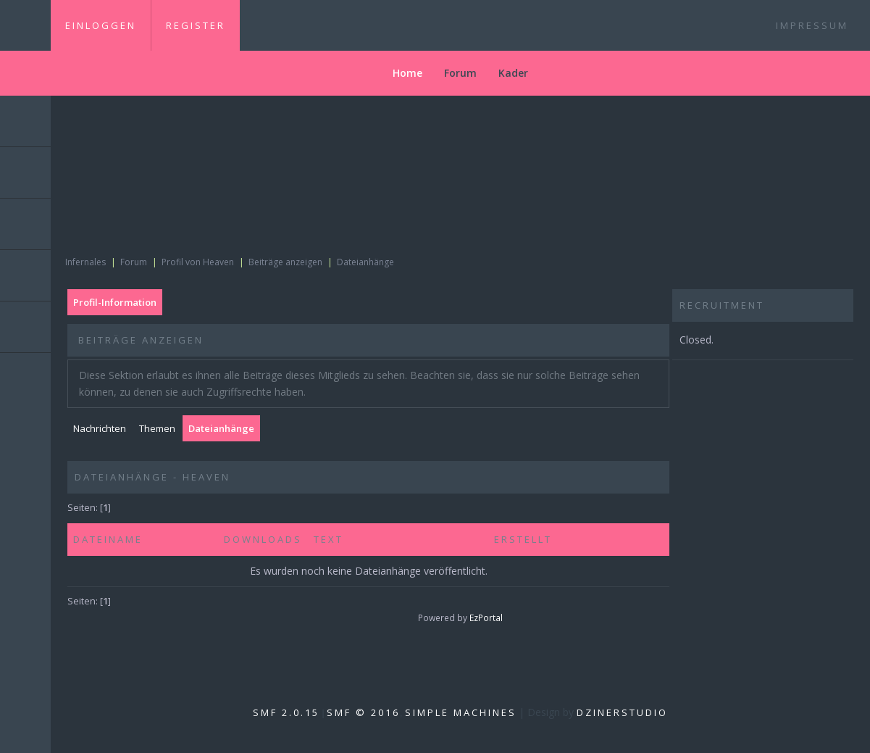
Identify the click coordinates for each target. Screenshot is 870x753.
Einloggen (100, 25)
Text (328, 539)
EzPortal (486, 617)
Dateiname (108, 539)
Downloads (263, 539)
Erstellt (525, 539)
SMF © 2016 (363, 712)
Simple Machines (460, 712)
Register (195, 25)
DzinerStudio (622, 712)
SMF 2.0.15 (286, 712)
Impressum (812, 25)
